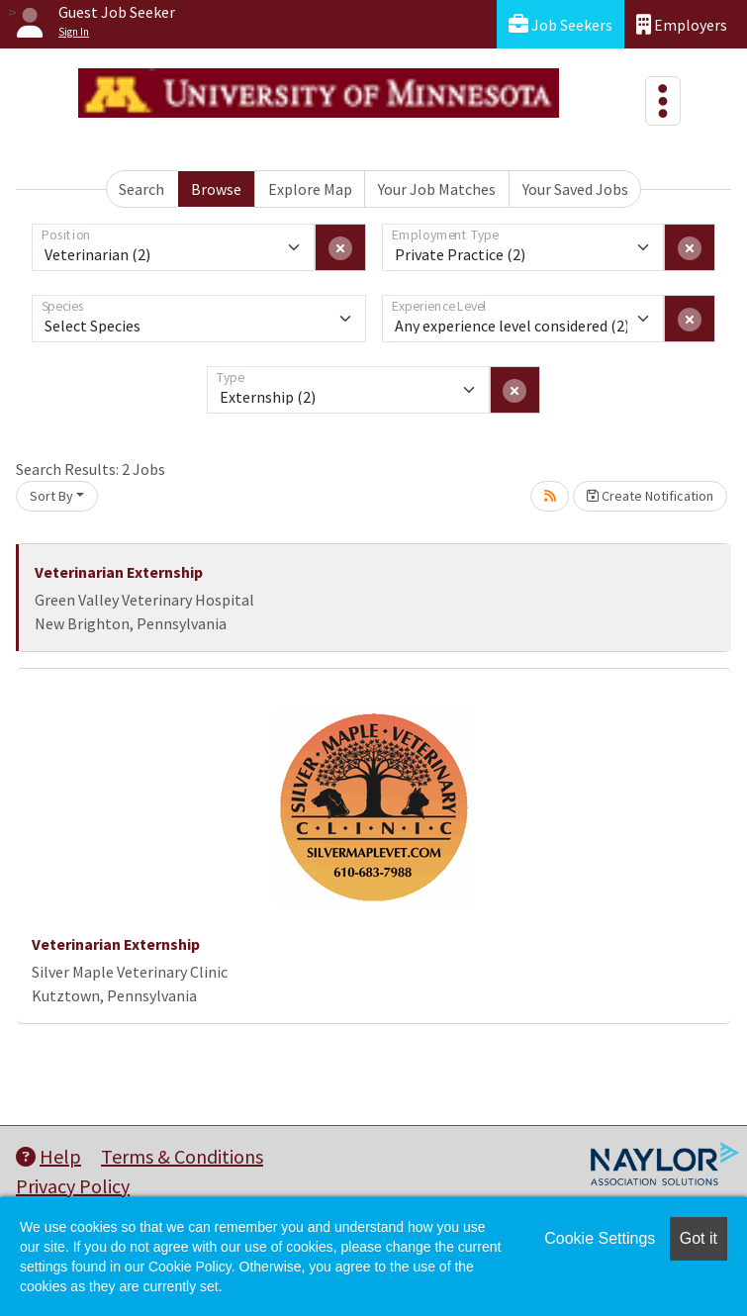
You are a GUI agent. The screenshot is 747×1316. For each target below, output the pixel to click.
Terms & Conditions (182, 1156)
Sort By (51, 496)
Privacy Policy (73, 1186)
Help (48, 1156)
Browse (216, 189)
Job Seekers (560, 24)
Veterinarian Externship (119, 572)
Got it (698, 1238)
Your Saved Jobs (575, 189)
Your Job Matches (437, 189)
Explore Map (310, 189)
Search (141, 189)
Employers (681, 24)
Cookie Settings (599, 1238)
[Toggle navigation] (663, 101)
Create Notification (650, 496)
